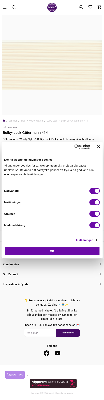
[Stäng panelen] (98, 146)
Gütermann (10, 127)
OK (52, 251)
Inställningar (84, 240)
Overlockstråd (36, 121)
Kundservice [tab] (11, 264)
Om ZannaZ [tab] (10, 274)
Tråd (23, 121)
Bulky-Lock (52, 121)
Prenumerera (68, 332)
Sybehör (13, 121)
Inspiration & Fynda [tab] (16, 284)
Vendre (70, 393)
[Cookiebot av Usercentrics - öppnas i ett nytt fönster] (74, 146)
